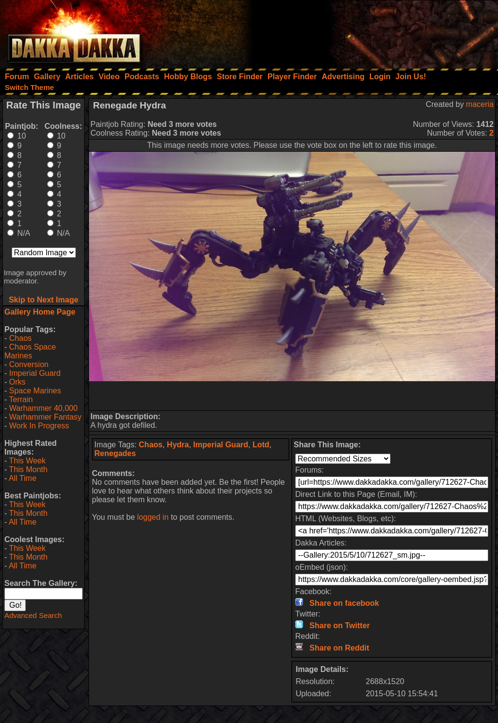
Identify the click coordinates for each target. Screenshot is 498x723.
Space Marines (35, 391)
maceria (480, 104)
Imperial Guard (35, 373)
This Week (27, 461)
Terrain (21, 399)
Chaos (20, 338)
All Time (22, 478)
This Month (28, 469)
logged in (153, 517)
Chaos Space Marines (30, 351)
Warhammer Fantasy (45, 417)
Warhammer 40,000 (43, 408)
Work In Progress (39, 426)
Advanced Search (33, 615)
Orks (17, 382)
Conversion (29, 364)
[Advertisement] (367, 31)
